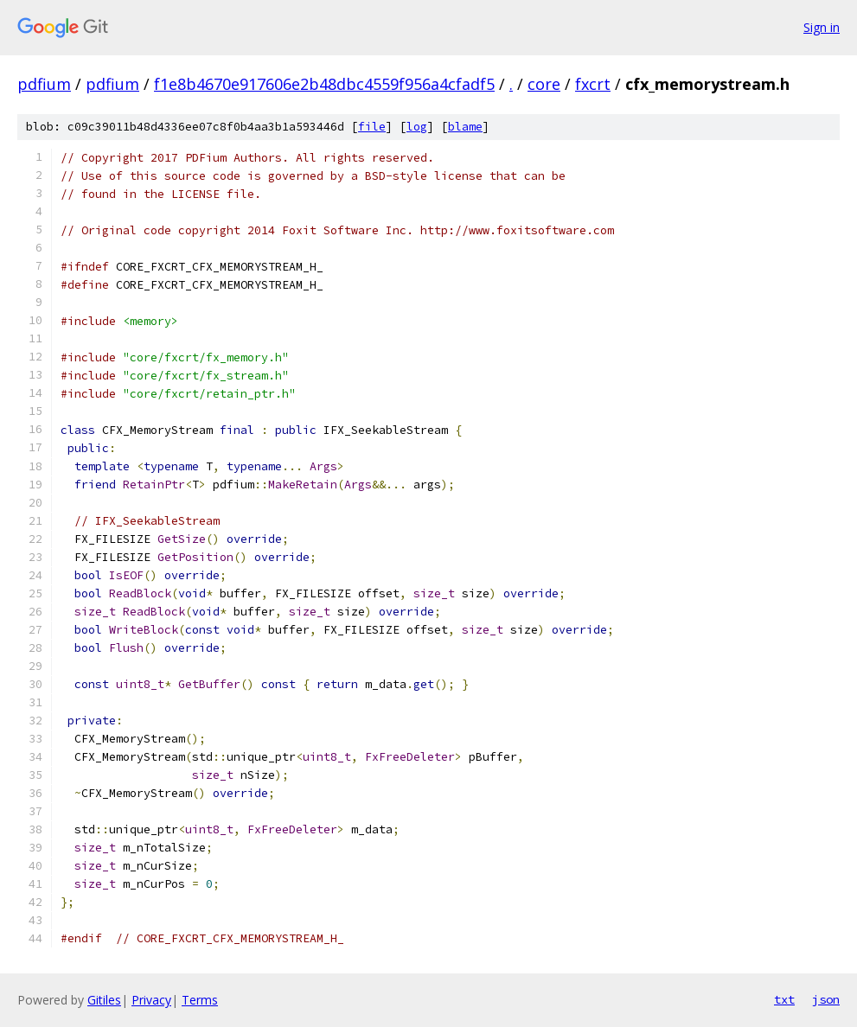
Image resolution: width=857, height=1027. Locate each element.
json (826, 999)
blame (465, 126)
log (416, 126)
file (372, 126)
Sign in (821, 27)
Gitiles (104, 1000)
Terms (200, 1000)
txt (784, 999)
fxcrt (593, 83)
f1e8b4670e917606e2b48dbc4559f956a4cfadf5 (324, 83)
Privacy (151, 1000)
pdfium (44, 83)
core (544, 83)
